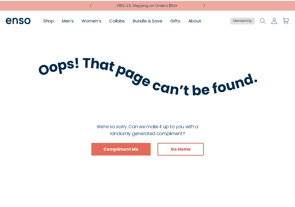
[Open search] (262, 20)
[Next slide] (204, 5)
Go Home (181, 149)
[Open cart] (285, 20)
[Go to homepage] (18, 21)
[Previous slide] (91, 5)
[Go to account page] (274, 20)
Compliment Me (121, 149)
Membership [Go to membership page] (242, 20)
